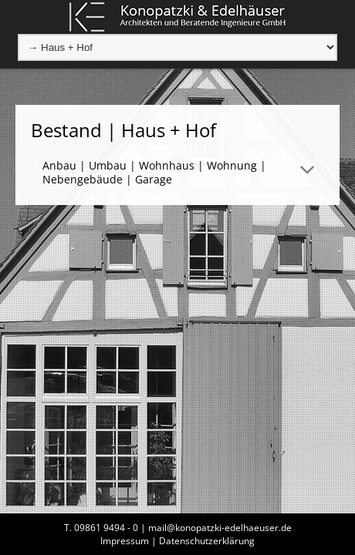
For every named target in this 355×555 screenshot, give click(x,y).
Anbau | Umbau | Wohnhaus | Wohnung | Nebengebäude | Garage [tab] (154, 172)
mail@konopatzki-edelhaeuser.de (220, 527)
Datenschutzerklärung (207, 540)
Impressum (124, 540)
